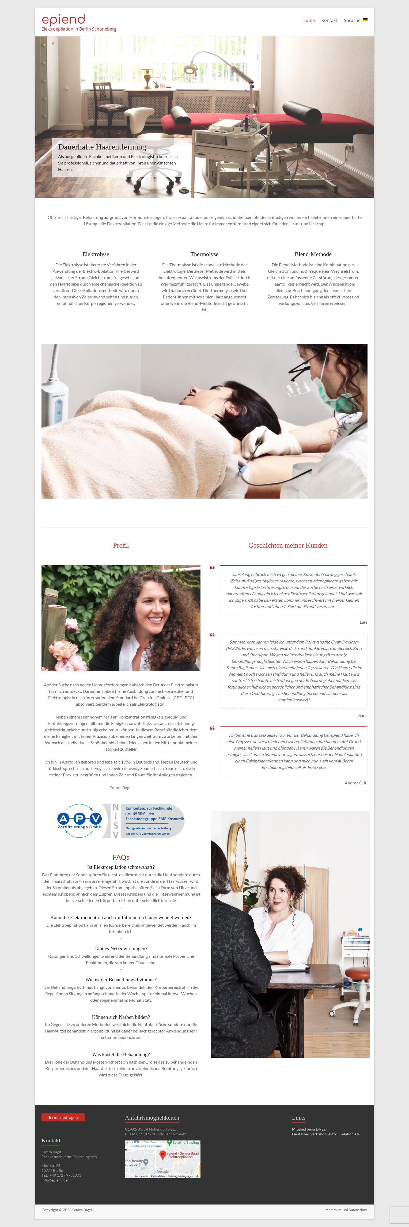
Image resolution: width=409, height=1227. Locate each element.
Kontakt (329, 20)
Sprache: (356, 20)
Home (308, 20)
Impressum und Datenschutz (346, 1209)
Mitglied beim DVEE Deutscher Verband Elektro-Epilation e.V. (326, 1131)
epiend (63, 20)
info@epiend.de (54, 1180)
